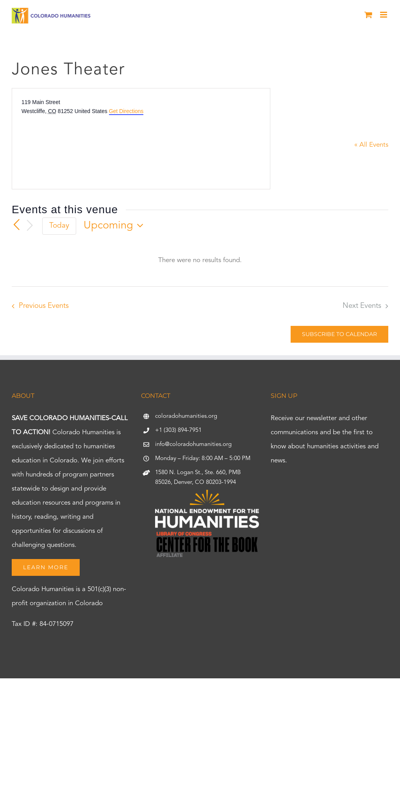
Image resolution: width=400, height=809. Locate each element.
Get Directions (126, 111)
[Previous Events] (16, 225)
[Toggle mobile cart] (368, 15)
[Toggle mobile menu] (384, 15)
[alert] (200, 260)
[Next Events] (30, 225)
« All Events (371, 145)
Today (59, 226)
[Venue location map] (80, 144)
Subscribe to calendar (339, 334)
